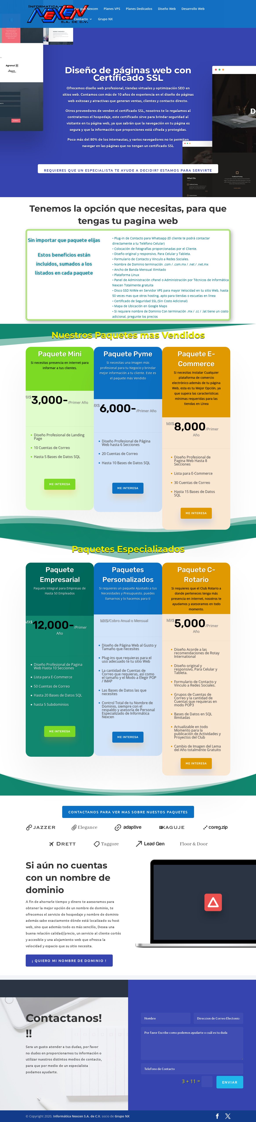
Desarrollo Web (193, 9)
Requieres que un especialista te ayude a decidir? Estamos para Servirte (128, 170)
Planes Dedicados (139, 9)
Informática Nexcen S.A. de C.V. (77, 1116)
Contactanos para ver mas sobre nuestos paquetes (128, 811)
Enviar (230, 1082)
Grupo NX (105, 19)
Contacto (81, 19)
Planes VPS (112, 9)
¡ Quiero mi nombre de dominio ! (69, 960)
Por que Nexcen (86, 9)
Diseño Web (167, 9)
